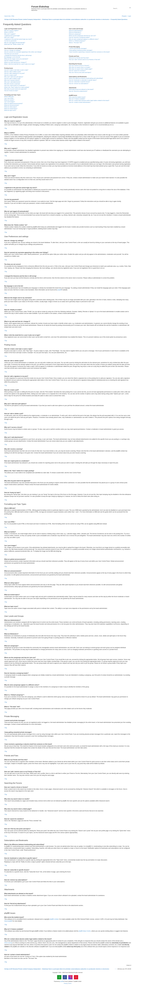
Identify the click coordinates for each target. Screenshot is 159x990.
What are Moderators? (75, 32)
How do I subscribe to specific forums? (79, 81)
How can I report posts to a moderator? (15, 85)
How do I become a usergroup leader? (79, 37)
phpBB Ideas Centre (85, 931)
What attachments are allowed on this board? (81, 89)
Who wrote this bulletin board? (77, 97)
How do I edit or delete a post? (12, 71)
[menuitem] (12, 16)
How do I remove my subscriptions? (78, 83)
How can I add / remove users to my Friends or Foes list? (84, 59)
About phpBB (8, 921)
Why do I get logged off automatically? (14, 42)
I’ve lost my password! (10, 40)
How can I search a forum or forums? (79, 65)
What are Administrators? (76, 30)
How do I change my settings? (12, 50)
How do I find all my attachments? (78, 91)
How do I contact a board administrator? (80, 102)
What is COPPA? (9, 32)
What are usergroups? (75, 34)
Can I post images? (9, 101)
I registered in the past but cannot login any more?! (18, 39)
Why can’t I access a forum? (12, 80)
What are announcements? (11, 105)
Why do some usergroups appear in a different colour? (84, 39)
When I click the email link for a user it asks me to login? (19, 64)
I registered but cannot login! (12, 35)
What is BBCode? (9, 96)
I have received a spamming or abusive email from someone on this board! (89, 52)
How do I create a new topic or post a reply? (16, 70)
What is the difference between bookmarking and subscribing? (86, 78)
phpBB (59, 290)
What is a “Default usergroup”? (77, 40)
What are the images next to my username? (16, 59)
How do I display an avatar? (11, 60)
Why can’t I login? (9, 37)
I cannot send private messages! (78, 48)
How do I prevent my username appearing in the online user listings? (23, 52)
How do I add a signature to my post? (14, 73)
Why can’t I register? (9, 34)
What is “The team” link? (75, 42)
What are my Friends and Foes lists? (79, 58)
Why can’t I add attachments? (12, 82)
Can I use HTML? (9, 98)
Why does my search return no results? (79, 67)
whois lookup (8, 943)
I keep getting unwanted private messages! (80, 50)
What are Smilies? (9, 100)
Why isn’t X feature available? (77, 98)
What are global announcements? (13, 103)
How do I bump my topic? (11, 90)
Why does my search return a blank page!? (80, 69)
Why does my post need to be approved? (15, 89)
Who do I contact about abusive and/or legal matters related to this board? (89, 100)
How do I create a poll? (10, 75)
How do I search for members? (77, 70)
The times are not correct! (11, 53)
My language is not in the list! (12, 57)
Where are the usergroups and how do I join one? (82, 35)
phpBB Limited (54, 919)
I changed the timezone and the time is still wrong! (18, 55)
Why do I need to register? (11, 30)
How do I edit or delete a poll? (12, 78)
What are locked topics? (10, 108)
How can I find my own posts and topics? (80, 72)
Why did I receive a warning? (12, 83)
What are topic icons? (10, 110)
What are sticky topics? (10, 107)
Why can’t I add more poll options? (13, 76)
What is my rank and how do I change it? (15, 62)
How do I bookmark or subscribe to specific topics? (83, 80)
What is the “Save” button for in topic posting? (16, 87)
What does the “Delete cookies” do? (14, 44)
